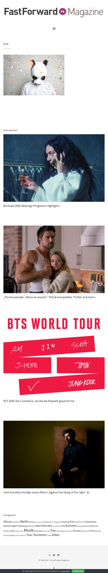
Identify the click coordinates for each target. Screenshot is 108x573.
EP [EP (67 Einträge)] (52, 522)
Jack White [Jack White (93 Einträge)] (57, 526)
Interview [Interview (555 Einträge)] (46, 526)
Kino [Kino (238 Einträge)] (63, 525)
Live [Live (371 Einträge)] (12, 530)
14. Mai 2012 (7, 48)
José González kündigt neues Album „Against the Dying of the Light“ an (46, 492)
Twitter (54, 556)
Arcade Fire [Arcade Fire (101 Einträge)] (16, 522)
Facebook (50, 556)
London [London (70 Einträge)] (17, 531)
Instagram (59, 556)
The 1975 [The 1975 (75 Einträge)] (23, 535)
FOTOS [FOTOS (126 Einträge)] (82, 522)
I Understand (78, 571)
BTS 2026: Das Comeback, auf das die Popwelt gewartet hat (38, 401)
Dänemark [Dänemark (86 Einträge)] (40, 522)
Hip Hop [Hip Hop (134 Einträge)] (30, 526)
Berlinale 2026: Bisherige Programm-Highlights (31, 206)
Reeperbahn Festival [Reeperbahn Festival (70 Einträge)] (66, 531)
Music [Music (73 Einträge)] (21, 531)
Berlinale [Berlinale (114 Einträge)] (32, 522)
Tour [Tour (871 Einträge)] (29, 535)
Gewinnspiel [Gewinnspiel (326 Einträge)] (10, 525)
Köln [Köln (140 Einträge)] (96, 526)
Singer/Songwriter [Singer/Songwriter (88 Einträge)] (9, 535)
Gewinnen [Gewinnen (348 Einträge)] (90, 521)
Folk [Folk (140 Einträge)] (77, 522)
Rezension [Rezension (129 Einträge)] (85, 531)
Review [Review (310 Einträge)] (77, 530)
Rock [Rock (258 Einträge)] (92, 530)
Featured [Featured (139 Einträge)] (57, 522)
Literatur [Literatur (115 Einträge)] (6, 531)
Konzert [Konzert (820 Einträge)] (71, 526)
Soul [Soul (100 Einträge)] (17, 535)
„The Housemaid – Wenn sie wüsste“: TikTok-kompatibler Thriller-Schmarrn (49, 297)
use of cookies (65, 571)
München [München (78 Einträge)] (47, 531)
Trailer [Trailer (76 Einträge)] (49, 535)
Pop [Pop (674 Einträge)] (53, 530)
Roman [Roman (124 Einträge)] (98, 531)
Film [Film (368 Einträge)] (72, 521)
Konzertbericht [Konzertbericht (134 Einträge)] (83, 526)
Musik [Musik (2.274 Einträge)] (29, 530)
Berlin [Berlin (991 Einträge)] (24, 521)
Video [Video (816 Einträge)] (55, 535)
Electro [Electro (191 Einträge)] (47, 521)
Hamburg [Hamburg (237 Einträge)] (22, 525)
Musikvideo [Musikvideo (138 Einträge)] (38, 531)
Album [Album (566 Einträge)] (7, 521)
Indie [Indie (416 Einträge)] (37, 526)
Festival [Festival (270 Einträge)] (66, 521)
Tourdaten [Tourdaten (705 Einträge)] (40, 535)
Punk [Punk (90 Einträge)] (57, 531)
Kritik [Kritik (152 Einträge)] (92, 526)
